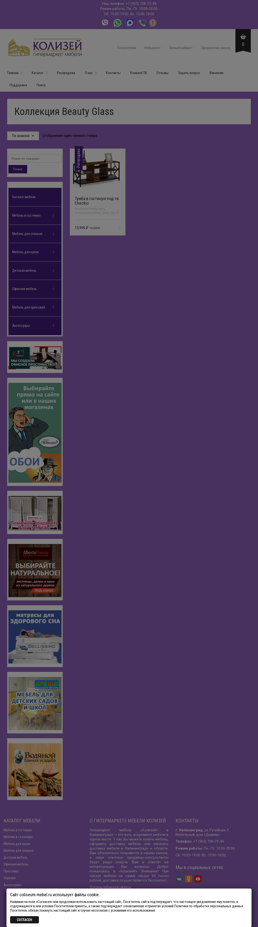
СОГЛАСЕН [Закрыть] (24, 920)
